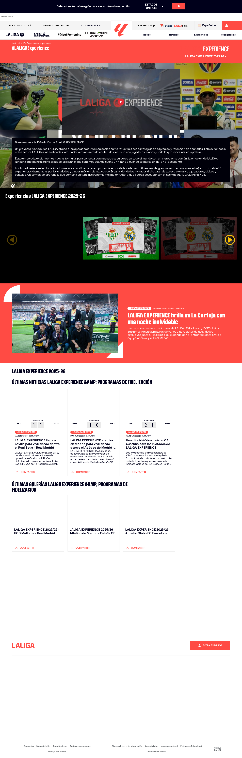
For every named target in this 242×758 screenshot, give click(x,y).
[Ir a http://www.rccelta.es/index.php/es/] (135, 16)
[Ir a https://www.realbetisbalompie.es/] (169, 16)
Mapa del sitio (43, 746)
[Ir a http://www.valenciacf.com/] (226, 16)
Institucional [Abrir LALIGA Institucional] (19, 25)
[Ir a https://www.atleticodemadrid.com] (33, 16)
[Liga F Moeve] (69, 35)
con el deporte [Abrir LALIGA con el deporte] (56, 25)
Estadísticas (201, 34)
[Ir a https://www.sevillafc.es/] (215, 16)
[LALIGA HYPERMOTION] (42, 35)
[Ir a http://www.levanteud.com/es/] (113, 16)
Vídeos (146, 34)
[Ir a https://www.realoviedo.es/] (192, 16)
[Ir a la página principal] (121, 38)
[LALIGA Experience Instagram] (204, 371)
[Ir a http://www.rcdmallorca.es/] (158, 16)
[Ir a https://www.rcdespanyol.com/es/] (147, 16)
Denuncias (29, 746)
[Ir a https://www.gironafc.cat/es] (101, 16)
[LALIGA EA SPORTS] (14, 35)
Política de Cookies (157, 751)
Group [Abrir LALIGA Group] (146, 25)
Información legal (169, 746)
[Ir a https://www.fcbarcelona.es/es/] (78, 16)
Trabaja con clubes (57, 751)
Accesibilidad (151, 746)
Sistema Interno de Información (127, 746)
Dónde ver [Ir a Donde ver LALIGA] (91, 25)
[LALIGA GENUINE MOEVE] (96, 35)
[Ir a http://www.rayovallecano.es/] (124, 16)
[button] (14, 34)
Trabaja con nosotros (80, 746)
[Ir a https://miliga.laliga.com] (232, 25)
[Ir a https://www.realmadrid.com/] (181, 16)
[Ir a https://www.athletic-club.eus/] (22, 16)
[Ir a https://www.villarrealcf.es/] (238, 16)
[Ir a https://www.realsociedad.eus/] (203, 16)
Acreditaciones (60, 746)
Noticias (174, 34)
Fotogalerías (228, 34)
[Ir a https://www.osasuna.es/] (44, 16)
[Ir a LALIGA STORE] (173, 25)
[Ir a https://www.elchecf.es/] (67, 16)
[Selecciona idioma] (208, 25)
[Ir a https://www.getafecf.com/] (90, 16)
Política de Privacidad (191, 746)
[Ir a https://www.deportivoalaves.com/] (56, 16)
